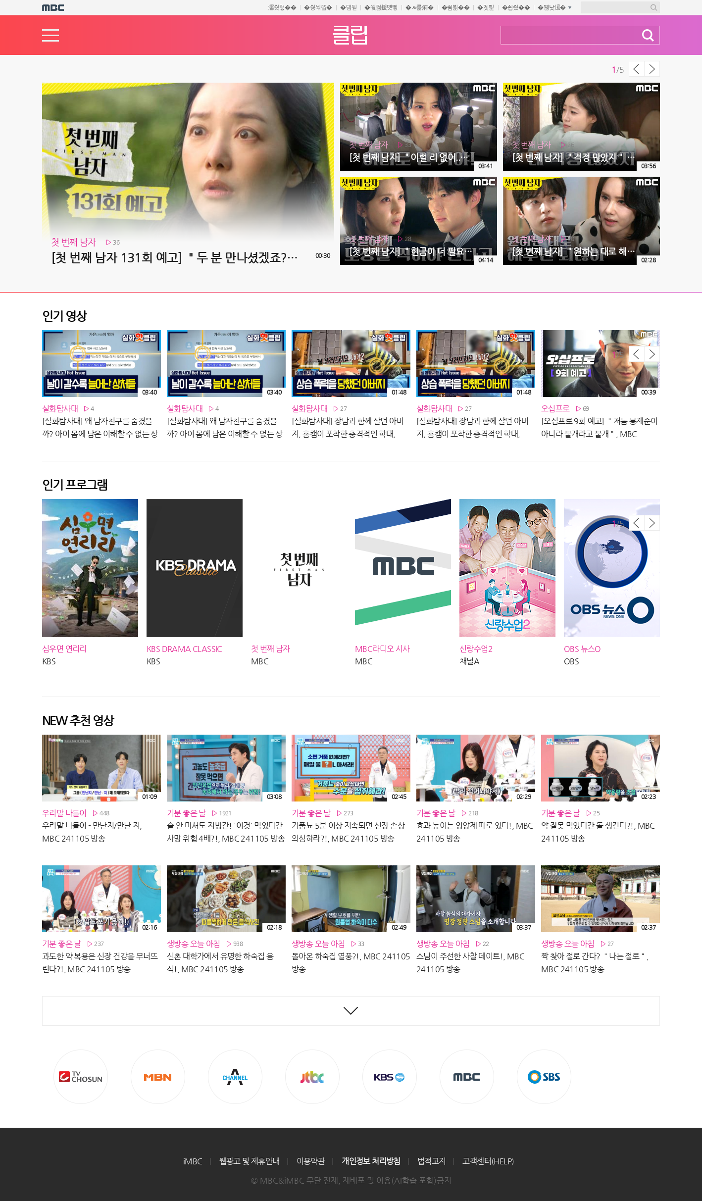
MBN (158, 1077)
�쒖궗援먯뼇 (381, 7)
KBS (389, 1077)
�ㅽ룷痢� (419, 7)
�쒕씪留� (318, 7)
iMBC (192, 1161)
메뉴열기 (50, 35)
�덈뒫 (348, 7)
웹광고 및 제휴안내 (249, 1161)
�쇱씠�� (516, 7)
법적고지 (431, 1161)
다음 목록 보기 (652, 69)
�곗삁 (485, 7)
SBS (544, 1077)
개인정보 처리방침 (371, 1161)
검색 (648, 35)
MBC (467, 1077)
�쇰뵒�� (456, 7)
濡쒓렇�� (282, 7)
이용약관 (311, 1161)
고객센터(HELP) (488, 1161)
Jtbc (312, 1077)
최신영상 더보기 (351, 1011)
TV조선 (80, 1077)
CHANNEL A (235, 1077)
